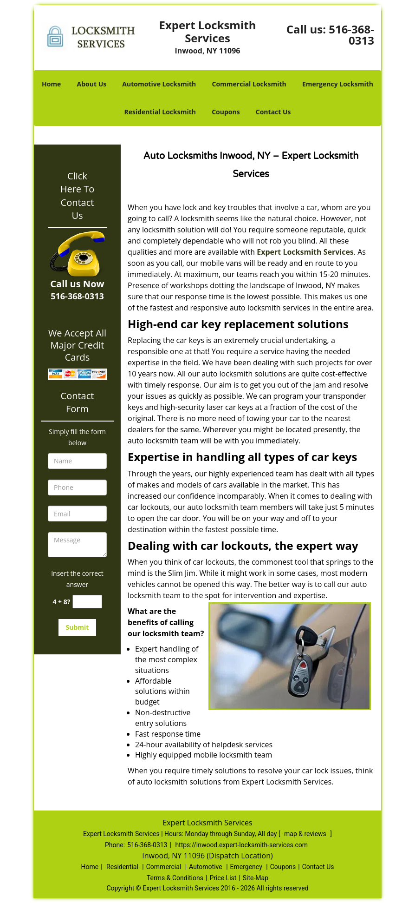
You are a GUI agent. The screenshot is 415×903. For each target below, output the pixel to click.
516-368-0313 (351, 34)
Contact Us (273, 111)
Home (51, 83)
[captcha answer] (87, 601)
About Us (92, 83)
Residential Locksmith (160, 111)
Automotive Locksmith (159, 83)
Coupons (226, 111)
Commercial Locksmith (249, 83)
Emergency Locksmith (337, 83)
